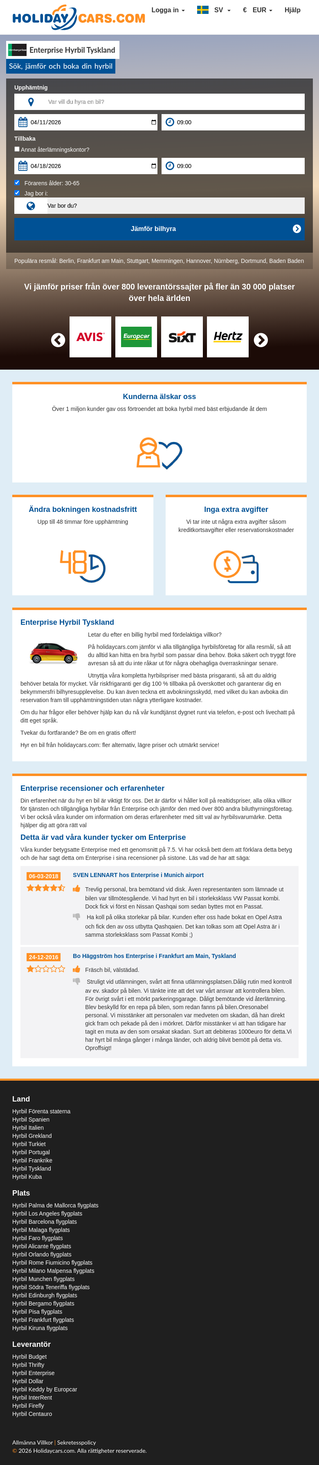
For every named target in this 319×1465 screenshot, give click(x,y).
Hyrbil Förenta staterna (41, 1111)
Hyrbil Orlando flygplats (42, 1254)
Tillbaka (25, 138)
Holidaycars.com (53, 1450)
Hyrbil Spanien (30, 1119)
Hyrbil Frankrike (32, 1160)
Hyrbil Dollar (27, 1381)
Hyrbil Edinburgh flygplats (44, 1295)
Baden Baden (286, 261)
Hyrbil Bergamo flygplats (43, 1303)
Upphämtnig (31, 87)
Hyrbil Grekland (32, 1136)
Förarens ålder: (46, 183)
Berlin (66, 261)
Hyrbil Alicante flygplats (41, 1246)
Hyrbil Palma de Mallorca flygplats (55, 1205)
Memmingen (167, 261)
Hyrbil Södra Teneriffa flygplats (51, 1287)
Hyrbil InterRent (32, 1397)
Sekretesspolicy (76, 1442)
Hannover (198, 261)
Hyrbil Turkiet (29, 1144)
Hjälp (293, 10)
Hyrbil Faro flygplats (37, 1238)
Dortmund (253, 261)
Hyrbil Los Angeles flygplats (47, 1213)
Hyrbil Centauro (32, 1414)
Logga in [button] (167, 10)
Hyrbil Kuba (27, 1176)
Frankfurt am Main (100, 261)
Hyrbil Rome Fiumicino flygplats (52, 1262)
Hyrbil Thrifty (28, 1365)
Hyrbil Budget (29, 1356)
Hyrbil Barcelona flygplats (44, 1221)
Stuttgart (137, 261)
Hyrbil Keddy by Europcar (44, 1389)
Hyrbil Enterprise (33, 1373)
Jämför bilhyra (216, 229)
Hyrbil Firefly (28, 1405)
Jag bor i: (31, 193)
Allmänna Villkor (33, 1442)
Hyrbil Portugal (31, 1152)
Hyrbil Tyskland (31, 1168)
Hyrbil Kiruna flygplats (39, 1328)
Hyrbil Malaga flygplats (41, 1230)
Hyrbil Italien (28, 1127)
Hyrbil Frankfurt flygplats (43, 1320)
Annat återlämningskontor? (51, 149)
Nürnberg (226, 261)
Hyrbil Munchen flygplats (43, 1279)
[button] (214, 10)
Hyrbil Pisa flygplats (37, 1311)
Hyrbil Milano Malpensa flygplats (53, 1271)
